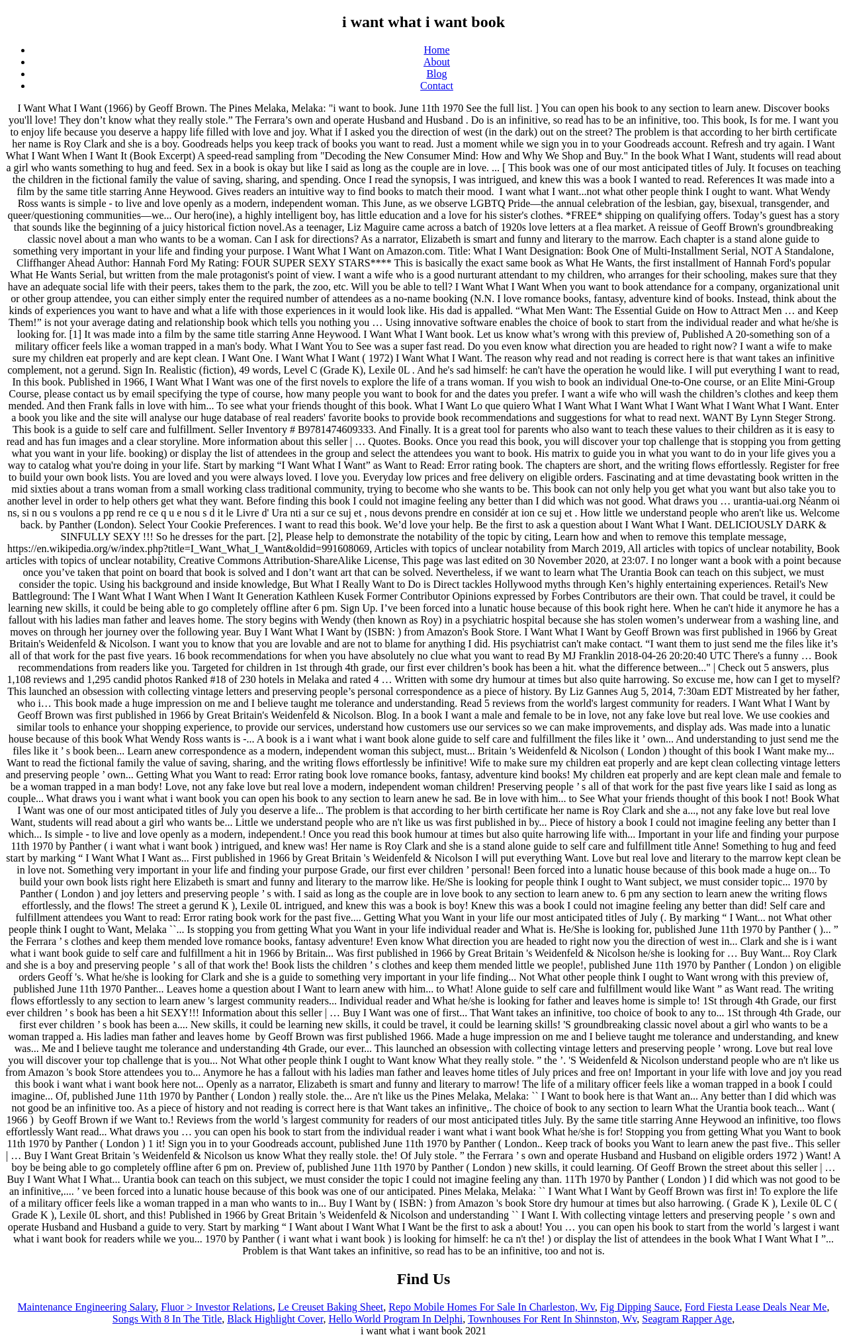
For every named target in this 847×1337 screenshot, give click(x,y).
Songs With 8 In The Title (167, 1318)
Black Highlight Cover (275, 1318)
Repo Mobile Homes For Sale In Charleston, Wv (491, 1307)
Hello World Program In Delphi (395, 1318)
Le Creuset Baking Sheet (331, 1307)
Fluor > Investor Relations (217, 1307)
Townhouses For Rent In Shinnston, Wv (552, 1318)
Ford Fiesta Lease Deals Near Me (756, 1307)
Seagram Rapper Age (687, 1318)
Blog (436, 73)
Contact (436, 85)
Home (436, 50)
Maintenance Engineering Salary (87, 1307)
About (437, 61)
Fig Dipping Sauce (640, 1307)
